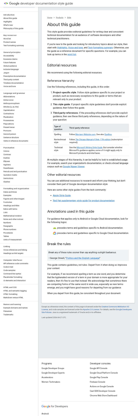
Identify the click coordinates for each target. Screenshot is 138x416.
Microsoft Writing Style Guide (90, 147)
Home (49, 17)
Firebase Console (97, 382)
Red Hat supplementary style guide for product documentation (84, 200)
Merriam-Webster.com (85, 134)
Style (69, 17)
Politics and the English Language (83, 258)
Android (45, 414)
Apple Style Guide (62, 195)
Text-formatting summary (100, 47)
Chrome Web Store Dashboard (103, 395)
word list (71, 54)
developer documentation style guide (41, 3)
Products (59, 17)
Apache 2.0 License (91, 309)
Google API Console (98, 368)
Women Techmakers (51, 382)
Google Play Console (99, 377)
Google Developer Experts (53, 373)
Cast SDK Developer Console (102, 391)
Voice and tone (75, 47)
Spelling (108, 134)
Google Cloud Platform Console (104, 373)
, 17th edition (93, 139)
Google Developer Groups (53, 368)
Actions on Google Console (102, 386)
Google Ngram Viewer (73, 166)
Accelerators (47, 377)
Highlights (62, 47)
